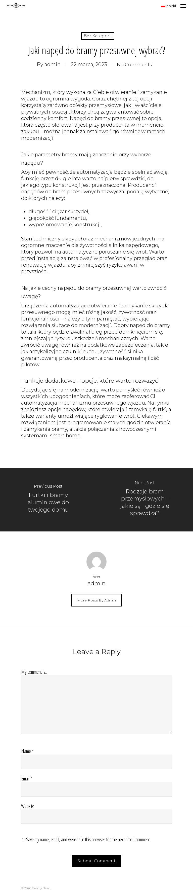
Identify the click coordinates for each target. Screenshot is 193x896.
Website (27, 806)
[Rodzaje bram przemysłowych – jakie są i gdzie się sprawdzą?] (144, 499)
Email (26, 778)
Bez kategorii (98, 35)
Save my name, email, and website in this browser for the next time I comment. (88, 839)
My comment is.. (34, 671)
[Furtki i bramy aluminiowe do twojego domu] (48, 499)
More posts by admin (96, 600)
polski (168, 6)
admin (51, 64)
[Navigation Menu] (183, 5)
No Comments (134, 64)
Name (27, 751)
